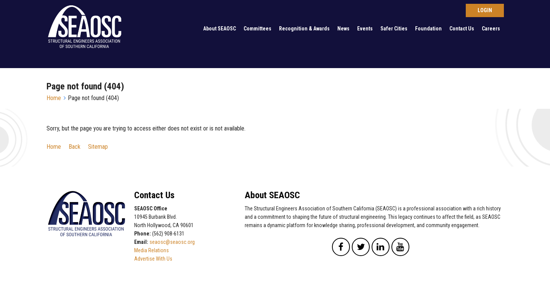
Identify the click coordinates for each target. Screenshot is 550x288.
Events (365, 28)
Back (74, 146)
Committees (257, 28)
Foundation (428, 28)
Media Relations (151, 250)
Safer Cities (393, 28)
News (343, 28)
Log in (485, 10)
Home (54, 98)
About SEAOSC (219, 28)
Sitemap (98, 146)
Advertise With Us (153, 259)
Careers (491, 28)
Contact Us (461, 28)
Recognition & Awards (304, 28)
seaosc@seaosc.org (172, 242)
